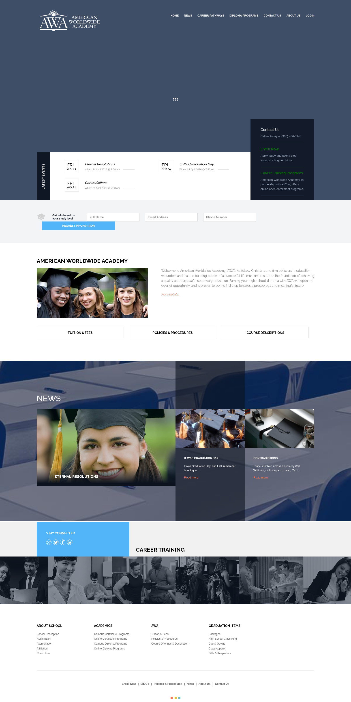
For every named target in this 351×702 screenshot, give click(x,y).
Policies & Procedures (173, 324)
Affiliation (42, 639)
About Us (293, 15)
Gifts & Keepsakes (220, 644)
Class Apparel (217, 639)
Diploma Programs (243, 15)
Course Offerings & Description (169, 635)
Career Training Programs (282, 173)
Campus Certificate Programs (111, 625)
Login (310, 15)
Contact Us (272, 15)
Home (175, 15)
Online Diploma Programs (109, 639)
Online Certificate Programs (110, 630)
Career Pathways (210, 15)
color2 (176, 689)
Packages (214, 625)
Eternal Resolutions (100, 164)
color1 (172, 689)
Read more (191, 468)
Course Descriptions (265, 324)
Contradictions (96, 183)
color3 (179, 689)
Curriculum (43, 644)
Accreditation (44, 635)
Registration (44, 630)
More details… (170, 285)
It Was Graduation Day (196, 164)
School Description (48, 625)
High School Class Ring (223, 630)
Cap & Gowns (217, 635)
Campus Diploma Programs (110, 635)
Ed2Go (145, 675)
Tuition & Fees (80, 324)
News (188, 15)
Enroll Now (270, 149)
